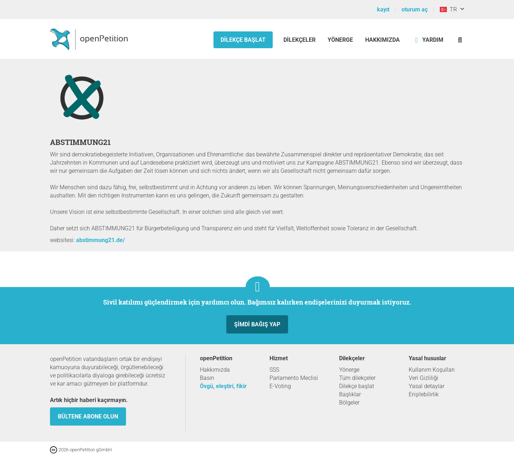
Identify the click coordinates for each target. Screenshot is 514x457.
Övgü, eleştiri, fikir (223, 386)
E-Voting (280, 386)
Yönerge (340, 39)
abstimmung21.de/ (100, 240)
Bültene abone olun (88, 416)
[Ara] (459, 40)
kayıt (383, 9)
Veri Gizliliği (423, 378)
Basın (207, 378)
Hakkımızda (382, 39)
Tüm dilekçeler (357, 378)
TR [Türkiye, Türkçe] (448, 9)
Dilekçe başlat (243, 39)
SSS (274, 369)
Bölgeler (349, 402)
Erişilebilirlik (424, 394)
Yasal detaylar (426, 386)
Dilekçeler (300, 39)
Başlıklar (350, 394)
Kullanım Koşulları (432, 369)
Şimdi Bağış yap (257, 324)
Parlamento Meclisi (293, 378)
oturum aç (415, 9)
